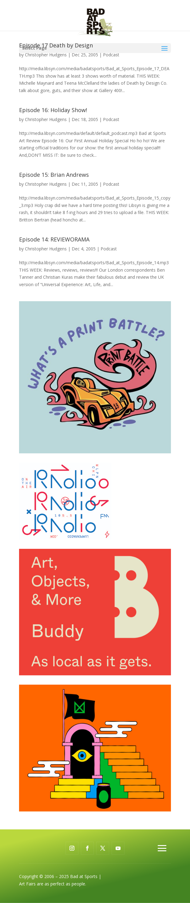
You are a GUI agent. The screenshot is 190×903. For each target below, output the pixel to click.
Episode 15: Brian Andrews (54, 174)
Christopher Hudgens (46, 55)
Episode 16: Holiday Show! (53, 110)
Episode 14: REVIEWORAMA (54, 239)
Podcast (111, 55)
